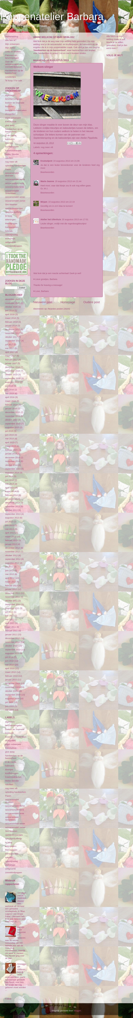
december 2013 (12, 502)
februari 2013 (11, 540)
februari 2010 (11, 676)
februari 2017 (11, 359)
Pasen (8, 169)
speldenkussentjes (14, 208)
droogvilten (10, 114)
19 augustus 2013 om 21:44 (68, 181)
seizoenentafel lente (14, 187)
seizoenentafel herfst (15, 179)
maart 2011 (10, 627)
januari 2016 (11, 408)
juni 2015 (9, 435)
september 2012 (13, 559)
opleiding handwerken (15, 165)
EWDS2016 (10, 121)
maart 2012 (10, 582)
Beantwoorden (47, 172)
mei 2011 (9, 619)
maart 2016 (10, 401)
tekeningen (10, 219)
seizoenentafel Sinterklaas (12, 192)
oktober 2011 (11, 601)
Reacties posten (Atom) (59, 309)
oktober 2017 (11, 337)
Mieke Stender (12, 154)
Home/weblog (11, 36)
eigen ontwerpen (13, 118)
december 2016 (12, 367)
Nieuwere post (42, 302)
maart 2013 (10, 536)
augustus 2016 (12, 382)
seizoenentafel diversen (12, 174)
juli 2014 (9, 476)
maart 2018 (10, 318)
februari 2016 (11, 405)
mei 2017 (9, 348)
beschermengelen (13, 99)
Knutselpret (46, 161)
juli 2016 (9, 386)
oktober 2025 (11, 307)
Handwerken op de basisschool (14, 71)
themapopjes (11, 223)
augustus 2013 (12, 518)
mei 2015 (9, 438)
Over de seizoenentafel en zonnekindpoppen (13, 64)
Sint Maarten (11, 204)
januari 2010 (11, 679)
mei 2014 (9, 484)
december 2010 (12, 638)
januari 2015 (11, 454)
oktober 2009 (11, 691)
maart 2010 (10, 672)
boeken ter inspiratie (14, 103)
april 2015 (9, 442)
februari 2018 (11, 322)
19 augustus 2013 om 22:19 (61, 202)
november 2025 (12, 303)
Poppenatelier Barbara (51, 16)
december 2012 (12, 548)
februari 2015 (11, 450)
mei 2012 (9, 574)
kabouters (9, 139)
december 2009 (12, 683)
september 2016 (13, 378)
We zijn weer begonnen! (21, 931)
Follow (8, 999)
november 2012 (12, 551)
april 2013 (9, 533)
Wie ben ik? (10, 40)
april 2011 (9, 623)
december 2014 (12, 457)
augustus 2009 (12, 698)
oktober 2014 (11, 465)
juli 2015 (9, 431)
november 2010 (12, 642)
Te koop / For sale (13, 80)
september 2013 (13, 514)
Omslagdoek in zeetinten (21, 895)
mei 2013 (9, 529)
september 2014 (13, 469)
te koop (8, 216)
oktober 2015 (11, 420)
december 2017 (12, 329)
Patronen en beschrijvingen (12, 56)
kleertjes (9, 143)
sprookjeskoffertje (13, 212)
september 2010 (13, 649)
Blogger (77, 1010)
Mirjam (43, 202)
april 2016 (9, 397)
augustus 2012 (12, 563)
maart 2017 (10, 356)
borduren (9, 106)
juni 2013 (9, 525)
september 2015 (13, 423)
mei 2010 (9, 665)
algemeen (9, 95)
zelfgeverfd (10, 242)
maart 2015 (10, 446)
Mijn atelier (10, 48)
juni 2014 (9, 480)
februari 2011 (11, 631)
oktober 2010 (11, 646)
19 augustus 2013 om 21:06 (66, 161)
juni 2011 (9, 615)
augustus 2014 (12, 472)
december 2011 (12, 593)
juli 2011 (9, 612)
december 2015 (12, 412)
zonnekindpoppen (13, 246)
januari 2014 (11, 499)
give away (10, 125)
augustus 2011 (12, 608)
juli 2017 (9, 344)
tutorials (9, 231)
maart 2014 (10, 491)
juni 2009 (9, 706)
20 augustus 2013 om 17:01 (75, 219)
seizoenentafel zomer (15, 201)
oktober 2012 (11, 555)
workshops (10, 238)
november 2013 (12, 506)
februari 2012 (11, 585)
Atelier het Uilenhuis (50, 219)
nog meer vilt (47, 147)
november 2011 (12, 597)
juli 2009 (9, 702)
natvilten (9, 158)
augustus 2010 (12, 653)
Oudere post (91, 302)
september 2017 (13, 341)
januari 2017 (11, 363)
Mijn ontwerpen (12, 44)
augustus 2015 (12, 427)
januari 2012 (11, 589)
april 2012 (9, 578)
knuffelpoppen (11, 147)
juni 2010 (9, 661)
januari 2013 (11, 544)
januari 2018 (11, 325)
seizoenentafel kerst (14, 183)
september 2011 (13, 604)
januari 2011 (11, 634)
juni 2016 (9, 389)
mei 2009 (9, 710)
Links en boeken (13, 51)
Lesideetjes (10, 77)
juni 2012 (9, 570)
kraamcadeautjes (13, 150)
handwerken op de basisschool (14, 130)
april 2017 (9, 352)
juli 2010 (9, 657)
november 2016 (12, 371)
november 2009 (12, 687)
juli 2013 (9, 521)
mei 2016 (9, 393)
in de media (10, 135)
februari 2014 (11, 495)
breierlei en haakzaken (16, 110)
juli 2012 (9, 566)
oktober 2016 (11, 374)
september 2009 (13, 695)
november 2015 (12, 416)
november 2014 (12, 461)
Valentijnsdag (11, 235)
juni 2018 (9, 310)
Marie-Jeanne (47, 181)
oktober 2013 (11, 510)
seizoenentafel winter (15, 197)
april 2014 (9, 488)
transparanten (11, 227)
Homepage (68, 302)
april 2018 (9, 314)
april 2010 (9, 668)
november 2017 (12, 333)
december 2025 (12, 299)
